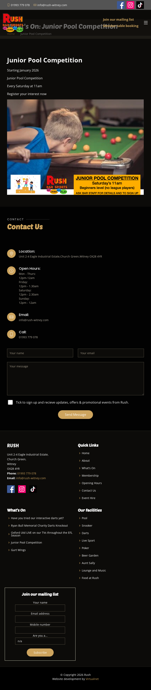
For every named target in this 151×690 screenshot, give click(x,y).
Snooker (87, 525)
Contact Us (89, 490)
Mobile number (40, 624)
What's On (88, 468)
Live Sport (88, 540)
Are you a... (40, 635)
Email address (40, 613)
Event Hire (88, 498)
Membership (90, 475)
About (86, 460)
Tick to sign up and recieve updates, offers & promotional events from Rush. (72, 402)
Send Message (75, 414)
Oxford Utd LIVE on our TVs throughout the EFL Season (41, 534)
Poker (85, 548)
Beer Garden (90, 555)
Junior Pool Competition (26, 542)
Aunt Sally (88, 563)
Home (85, 453)
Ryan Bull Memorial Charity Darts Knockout (39, 525)
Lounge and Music (94, 570)
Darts (85, 533)
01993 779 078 (26, 473)
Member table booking (120, 26)
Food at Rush (90, 578)
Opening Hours (92, 483)
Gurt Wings (18, 550)
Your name (40, 602)
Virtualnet (92, 679)
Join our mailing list (118, 19)
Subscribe (40, 652)
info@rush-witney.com (31, 478)
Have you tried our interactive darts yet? (37, 518)
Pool (84, 518)
